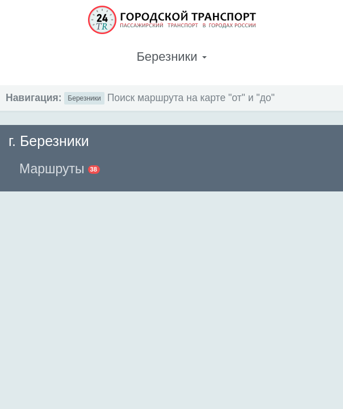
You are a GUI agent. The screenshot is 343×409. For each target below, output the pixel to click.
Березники (84, 98)
